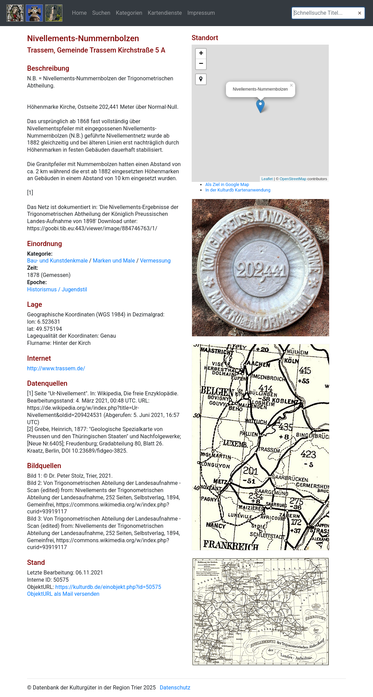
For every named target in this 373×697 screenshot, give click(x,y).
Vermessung (155, 260)
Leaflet (267, 179)
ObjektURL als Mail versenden (63, 594)
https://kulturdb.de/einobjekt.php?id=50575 (108, 587)
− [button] (201, 64)
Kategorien (129, 12)
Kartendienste (165, 12)
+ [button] (201, 54)
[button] (359, 13)
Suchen (101, 12)
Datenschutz (175, 687)
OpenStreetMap (293, 179)
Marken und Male (114, 260)
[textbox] (328, 13)
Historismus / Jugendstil (57, 289)
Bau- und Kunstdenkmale (57, 260)
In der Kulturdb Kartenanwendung (237, 190)
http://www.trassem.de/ (56, 368)
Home (79, 12)
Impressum (201, 12)
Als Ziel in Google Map (227, 184)
